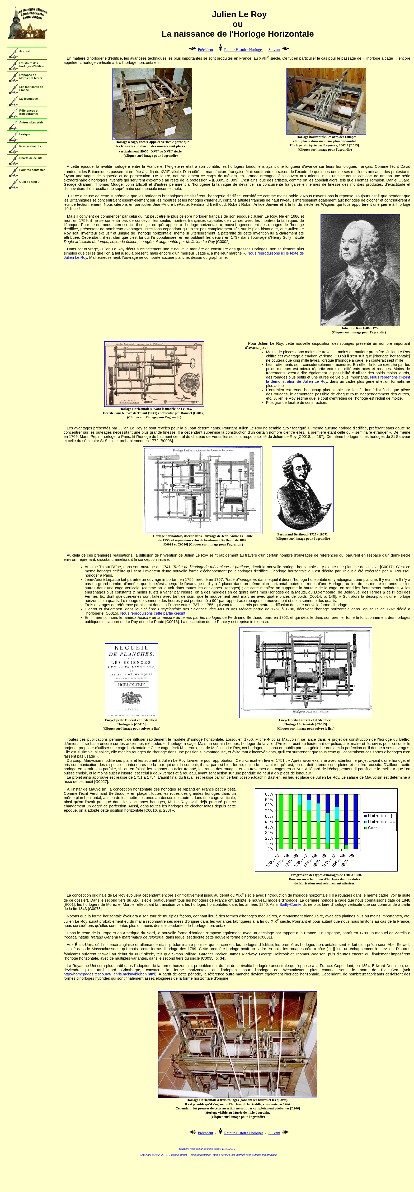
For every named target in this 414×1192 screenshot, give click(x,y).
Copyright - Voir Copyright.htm (207, 1170)
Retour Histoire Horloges (243, 49)
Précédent (205, 49)
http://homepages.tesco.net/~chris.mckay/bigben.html (109, 974)
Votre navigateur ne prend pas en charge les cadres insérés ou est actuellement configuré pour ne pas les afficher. (26, 108)
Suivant (274, 49)
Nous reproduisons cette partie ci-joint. (153, 613)
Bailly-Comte (291, 904)
